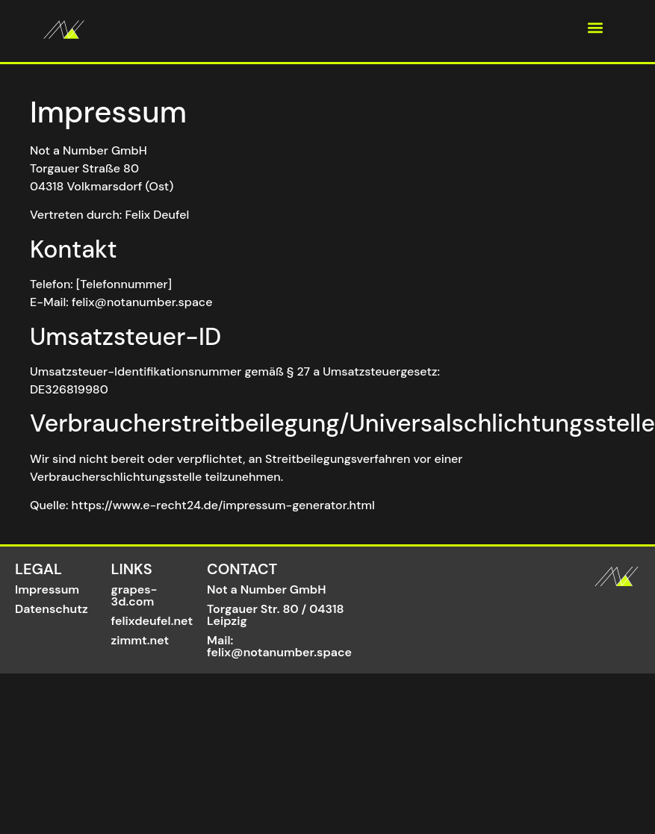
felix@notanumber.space (279, 652)
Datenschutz (51, 609)
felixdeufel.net (152, 621)
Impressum (47, 589)
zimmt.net (140, 640)
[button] (595, 27)
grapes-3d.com (134, 595)
